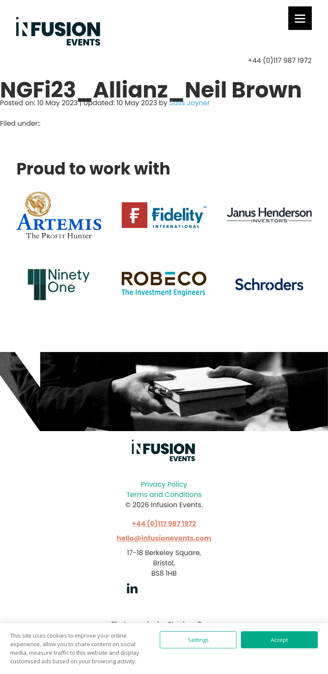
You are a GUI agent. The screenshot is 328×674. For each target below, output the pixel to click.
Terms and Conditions (164, 495)
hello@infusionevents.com (164, 538)
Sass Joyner (189, 103)
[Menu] (300, 18)
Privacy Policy (164, 484)
